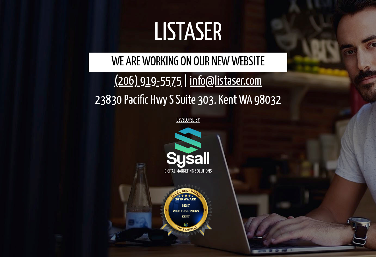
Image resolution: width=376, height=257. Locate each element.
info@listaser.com (226, 81)
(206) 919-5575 (148, 81)
